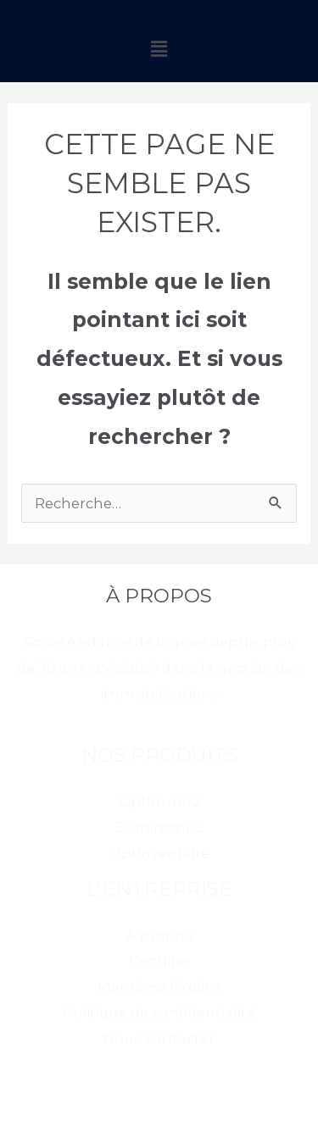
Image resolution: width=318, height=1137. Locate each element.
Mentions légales (159, 987)
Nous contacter (159, 1038)
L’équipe (159, 960)
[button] (158, 49)
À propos (159, 935)
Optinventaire (159, 853)
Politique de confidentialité (159, 1012)
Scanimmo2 (159, 826)
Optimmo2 (159, 801)
